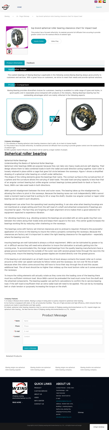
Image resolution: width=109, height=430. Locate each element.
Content (16, 336)
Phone (17, 326)
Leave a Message (30, 348)
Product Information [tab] (14, 63)
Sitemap (81, 412)
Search (99, 7)
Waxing (7, 16)
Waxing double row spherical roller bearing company (90, 370)
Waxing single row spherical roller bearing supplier (15, 370)
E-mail (17, 331)
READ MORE (85, 405)
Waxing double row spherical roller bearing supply (40, 370)
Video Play (55, 41)
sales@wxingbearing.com (63, 401)
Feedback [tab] (31, 63)
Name (17, 321)
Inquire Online (39, 41)
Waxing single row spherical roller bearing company (65, 370)
